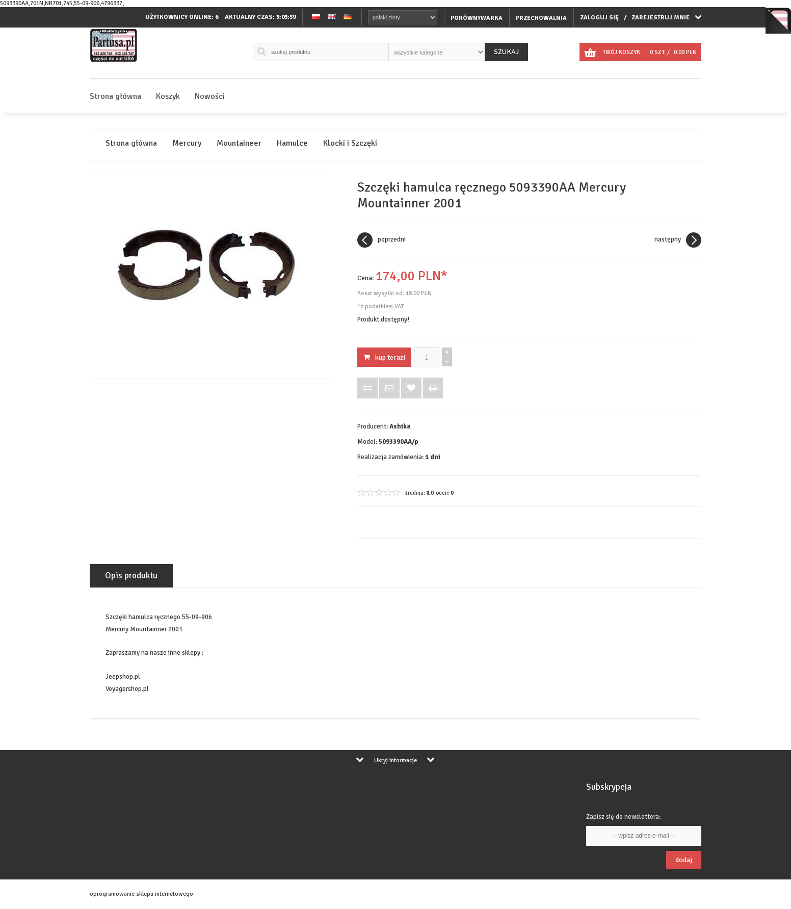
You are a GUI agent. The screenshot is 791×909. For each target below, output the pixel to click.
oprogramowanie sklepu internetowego (141, 894)
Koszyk (168, 96)
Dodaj (683, 859)
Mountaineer (239, 143)
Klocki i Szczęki (350, 143)
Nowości (210, 96)
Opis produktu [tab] (131, 575)
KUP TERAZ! (384, 357)
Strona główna (115, 96)
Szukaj (506, 51)
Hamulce (292, 143)
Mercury (186, 143)
